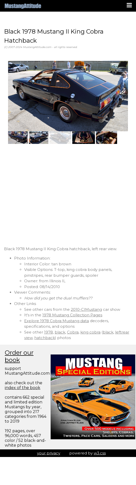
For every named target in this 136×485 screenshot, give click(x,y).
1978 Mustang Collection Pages (72, 315)
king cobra (90, 332)
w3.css (100, 453)
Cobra (73, 332)
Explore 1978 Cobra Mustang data (56, 320)
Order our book (19, 356)
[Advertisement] (47, 195)
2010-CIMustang (86, 309)
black (60, 332)
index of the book (22, 387)
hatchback (44, 337)
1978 (48, 332)
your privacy (48, 453)
